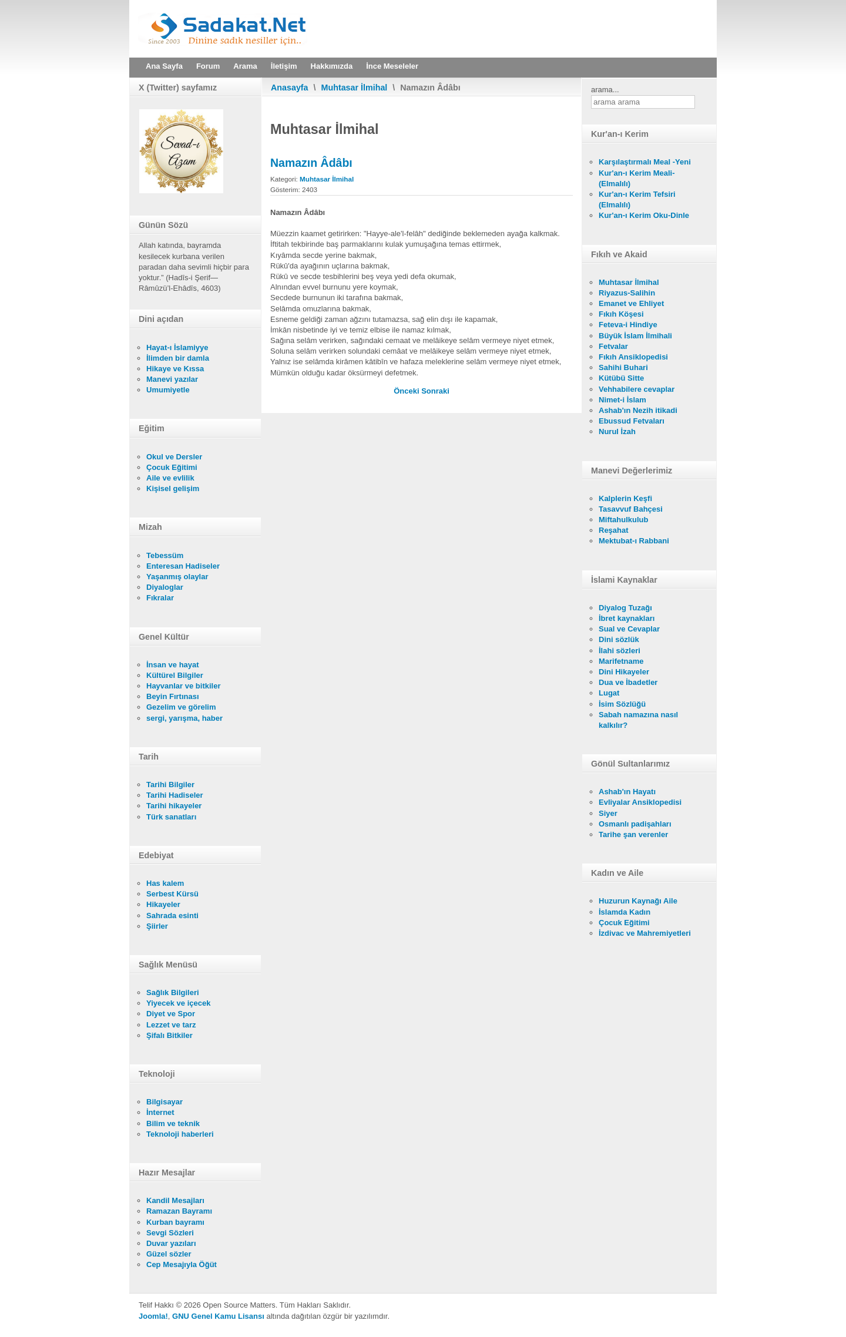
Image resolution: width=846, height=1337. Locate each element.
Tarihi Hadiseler (174, 795)
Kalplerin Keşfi (625, 498)
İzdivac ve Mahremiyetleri (645, 933)
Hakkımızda (332, 66)
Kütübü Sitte (621, 378)
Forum (208, 66)
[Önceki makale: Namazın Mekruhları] (407, 391)
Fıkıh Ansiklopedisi (633, 356)
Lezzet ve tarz (171, 1024)
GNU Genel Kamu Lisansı (218, 1316)
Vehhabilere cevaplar (636, 389)
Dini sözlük (619, 639)
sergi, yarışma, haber (184, 718)
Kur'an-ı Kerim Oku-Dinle (644, 215)
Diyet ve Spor (170, 1013)
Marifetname (621, 661)
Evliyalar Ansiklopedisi (640, 802)
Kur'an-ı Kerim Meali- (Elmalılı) (637, 178)
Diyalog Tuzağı (625, 607)
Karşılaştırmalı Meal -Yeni (645, 161)
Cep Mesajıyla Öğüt (181, 1264)
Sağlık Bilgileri (172, 992)
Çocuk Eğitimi (171, 467)
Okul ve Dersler (174, 456)
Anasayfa (289, 87)
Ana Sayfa (164, 66)
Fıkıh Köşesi (621, 314)
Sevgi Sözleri (170, 1232)
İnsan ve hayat (172, 664)
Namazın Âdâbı (311, 162)
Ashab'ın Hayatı (627, 791)
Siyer (608, 813)
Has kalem (165, 883)
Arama (245, 66)
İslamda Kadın (624, 912)
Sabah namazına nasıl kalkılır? (638, 720)
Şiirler (157, 926)
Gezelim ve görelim (181, 707)
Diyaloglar (164, 587)
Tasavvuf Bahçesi (631, 509)
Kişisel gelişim (172, 488)
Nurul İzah (617, 431)
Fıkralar (160, 597)
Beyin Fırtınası (172, 696)
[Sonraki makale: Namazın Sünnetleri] (435, 391)
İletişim (284, 66)
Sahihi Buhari (623, 367)
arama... (605, 89)
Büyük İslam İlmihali (635, 335)
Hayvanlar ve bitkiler (183, 685)
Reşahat (614, 530)
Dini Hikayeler (624, 671)
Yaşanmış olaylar (177, 576)
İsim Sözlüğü (622, 704)
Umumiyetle (168, 389)
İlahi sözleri (619, 650)
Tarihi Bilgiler (170, 784)
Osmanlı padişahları (635, 823)
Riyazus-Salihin (627, 292)
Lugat (609, 692)
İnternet (160, 1112)
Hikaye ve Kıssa (175, 368)
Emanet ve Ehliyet (631, 303)
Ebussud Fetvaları (631, 420)
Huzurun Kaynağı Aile (638, 900)
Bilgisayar (164, 1101)
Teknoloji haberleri (180, 1134)
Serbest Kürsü (172, 893)
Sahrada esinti (172, 915)
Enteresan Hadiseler (183, 566)
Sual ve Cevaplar (629, 628)
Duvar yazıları (171, 1243)
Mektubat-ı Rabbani (634, 540)
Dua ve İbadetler (628, 682)
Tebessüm (164, 555)
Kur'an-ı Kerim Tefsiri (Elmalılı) (637, 199)
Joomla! (153, 1316)
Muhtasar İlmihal (354, 87)
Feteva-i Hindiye (628, 324)
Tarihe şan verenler (633, 834)
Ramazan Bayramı (179, 1211)
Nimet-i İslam (622, 399)
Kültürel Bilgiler (174, 675)
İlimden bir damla (177, 358)
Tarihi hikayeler (174, 805)
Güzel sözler (169, 1253)
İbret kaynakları (626, 618)
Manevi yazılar (172, 379)
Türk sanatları (171, 816)
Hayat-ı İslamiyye (177, 347)
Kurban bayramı (175, 1222)
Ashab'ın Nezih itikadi (638, 410)
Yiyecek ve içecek (178, 1003)
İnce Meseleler (392, 66)
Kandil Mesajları (175, 1200)
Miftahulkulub (624, 519)
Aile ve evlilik (170, 477)
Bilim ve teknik (173, 1123)
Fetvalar (613, 346)
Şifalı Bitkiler (169, 1035)
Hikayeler (163, 904)
